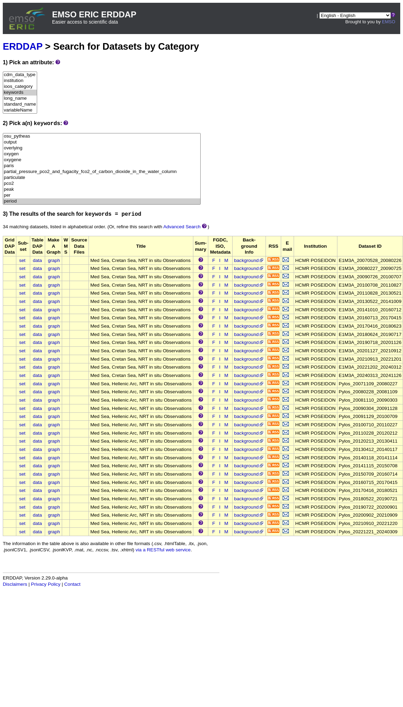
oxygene (101, 160)
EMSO (388, 21)
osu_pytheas (101, 136)
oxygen (101, 154)
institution (20, 81)
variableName (20, 110)
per (101, 195)
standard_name (20, 104)
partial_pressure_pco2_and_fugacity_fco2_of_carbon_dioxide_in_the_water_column (101, 172)
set (22, 260)
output (101, 142)
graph (54, 260)
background (249, 260)
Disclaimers (15, 584)
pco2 (101, 184)
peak (101, 189)
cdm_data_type (20, 75)
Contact (72, 584)
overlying (101, 148)
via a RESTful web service (163, 549)
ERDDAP (22, 46)
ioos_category (20, 87)
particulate (101, 178)
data (37, 260)
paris (101, 166)
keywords (20, 93)
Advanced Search (181, 226)
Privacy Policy (45, 584)
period (101, 201)
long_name (20, 98)
